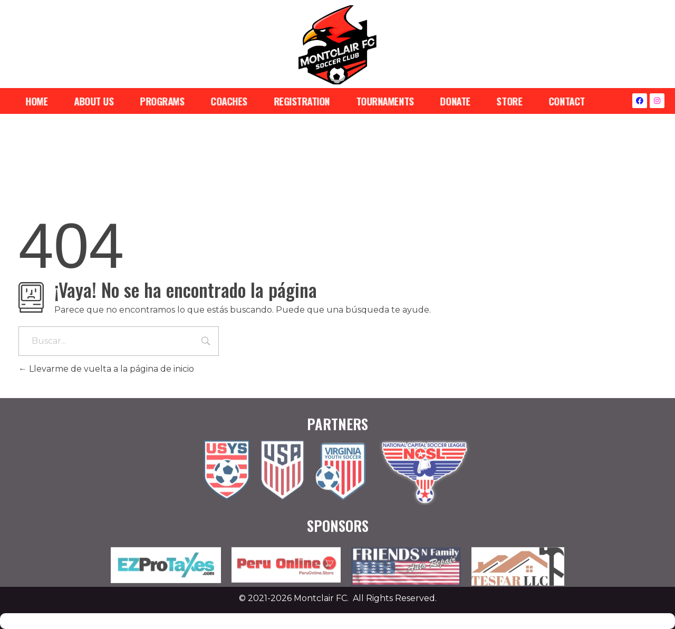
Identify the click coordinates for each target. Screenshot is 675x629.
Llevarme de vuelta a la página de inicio (106, 369)
